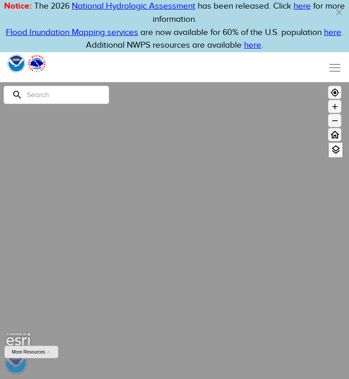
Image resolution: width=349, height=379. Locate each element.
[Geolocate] (334, 92)
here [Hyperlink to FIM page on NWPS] (332, 32)
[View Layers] (335, 149)
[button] (339, 12)
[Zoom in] (334, 106)
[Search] (56, 95)
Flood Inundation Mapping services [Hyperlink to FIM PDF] (72, 32)
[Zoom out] (334, 120)
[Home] (334, 134)
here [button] (302, 6)
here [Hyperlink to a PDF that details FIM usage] (252, 45)
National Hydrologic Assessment (133, 6)
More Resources (31, 351)
